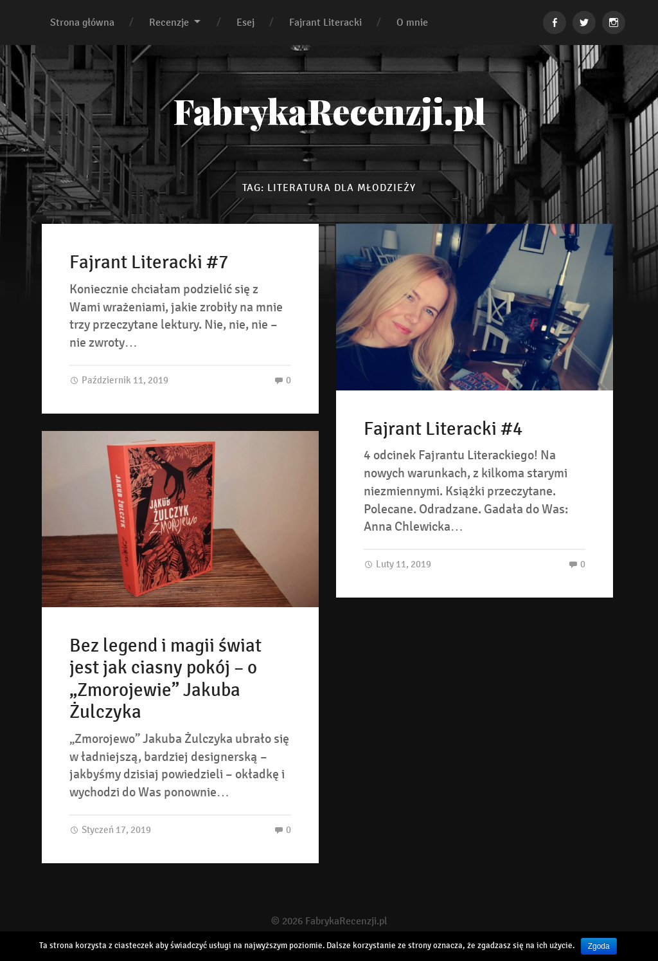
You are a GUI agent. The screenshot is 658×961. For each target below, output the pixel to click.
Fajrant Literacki (325, 22)
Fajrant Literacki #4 (443, 429)
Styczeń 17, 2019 (110, 829)
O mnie (412, 22)
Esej (245, 22)
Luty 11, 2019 (397, 564)
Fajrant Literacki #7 (148, 262)
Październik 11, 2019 (118, 380)
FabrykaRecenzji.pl (329, 110)
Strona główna (82, 22)
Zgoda (599, 946)
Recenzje (169, 22)
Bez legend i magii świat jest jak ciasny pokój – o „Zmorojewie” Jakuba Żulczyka (165, 679)
